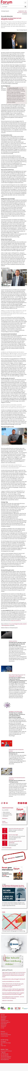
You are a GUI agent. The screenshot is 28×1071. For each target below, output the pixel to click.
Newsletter (3, 1019)
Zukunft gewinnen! (5, 1059)
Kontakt (2, 1028)
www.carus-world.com (16, 620)
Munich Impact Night (13, 834)
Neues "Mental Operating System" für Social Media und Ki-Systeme (17, 675)
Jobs (2, 1044)
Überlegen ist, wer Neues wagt (15, 711)
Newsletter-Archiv (5, 1020)
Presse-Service (4, 1023)
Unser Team (3, 1045)
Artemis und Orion (13, 641)
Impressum (3, 1026)
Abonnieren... (5, 822)
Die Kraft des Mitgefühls (6, 1056)
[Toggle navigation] (25, 2)
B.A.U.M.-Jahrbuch (5, 1055)
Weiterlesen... (5, 818)
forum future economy (6, 1058)
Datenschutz (3, 1025)
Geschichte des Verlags (6, 1042)
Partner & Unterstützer (6, 1034)
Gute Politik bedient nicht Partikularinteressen (12, 929)
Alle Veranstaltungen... (7, 847)
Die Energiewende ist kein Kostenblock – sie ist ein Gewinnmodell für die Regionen (13, 997)
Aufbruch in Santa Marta (7, 1000)
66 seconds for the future (6, 1051)
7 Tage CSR (3, 1052)
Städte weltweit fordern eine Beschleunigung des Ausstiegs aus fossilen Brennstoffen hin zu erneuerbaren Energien (13, 985)
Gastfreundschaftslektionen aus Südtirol (11, 981)
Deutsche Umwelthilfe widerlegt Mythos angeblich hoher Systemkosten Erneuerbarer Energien (13, 993)
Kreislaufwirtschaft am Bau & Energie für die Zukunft (13, 979)
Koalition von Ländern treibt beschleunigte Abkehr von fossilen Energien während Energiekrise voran (13, 989)
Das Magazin (3, 1041)
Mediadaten (3, 1017)
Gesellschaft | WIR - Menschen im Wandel (22, 11)
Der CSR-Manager (4, 1053)
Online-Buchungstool (5, 1022)
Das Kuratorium (4, 1033)
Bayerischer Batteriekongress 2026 (16, 828)
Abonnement (4, 1016)
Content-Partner (4, 1036)
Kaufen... (4, 821)
